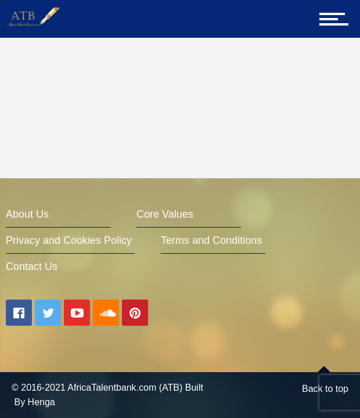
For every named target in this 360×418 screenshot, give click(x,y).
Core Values (164, 214)
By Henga (34, 402)
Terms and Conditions (211, 240)
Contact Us (31, 266)
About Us (27, 214)
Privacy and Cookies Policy (69, 240)
